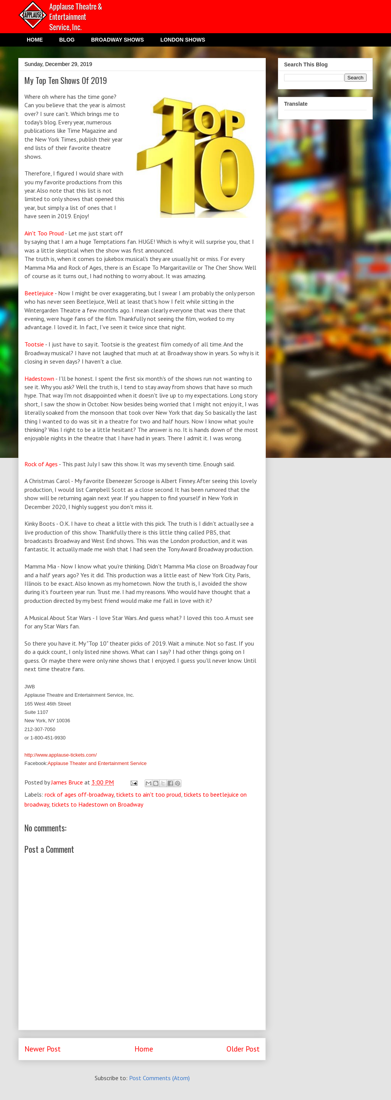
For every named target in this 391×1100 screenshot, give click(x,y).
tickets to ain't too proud (148, 794)
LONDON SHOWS (182, 40)
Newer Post (42, 1048)
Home (143, 1048)
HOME (35, 40)
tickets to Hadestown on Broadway (97, 804)
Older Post (243, 1048)
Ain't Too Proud (44, 233)
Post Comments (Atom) (159, 1078)
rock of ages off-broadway (79, 794)
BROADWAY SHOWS (117, 40)
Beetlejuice (39, 293)
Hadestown (39, 378)
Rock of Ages (41, 464)
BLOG (66, 40)
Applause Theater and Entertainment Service (97, 763)
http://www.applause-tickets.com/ (60, 755)
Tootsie (34, 344)
